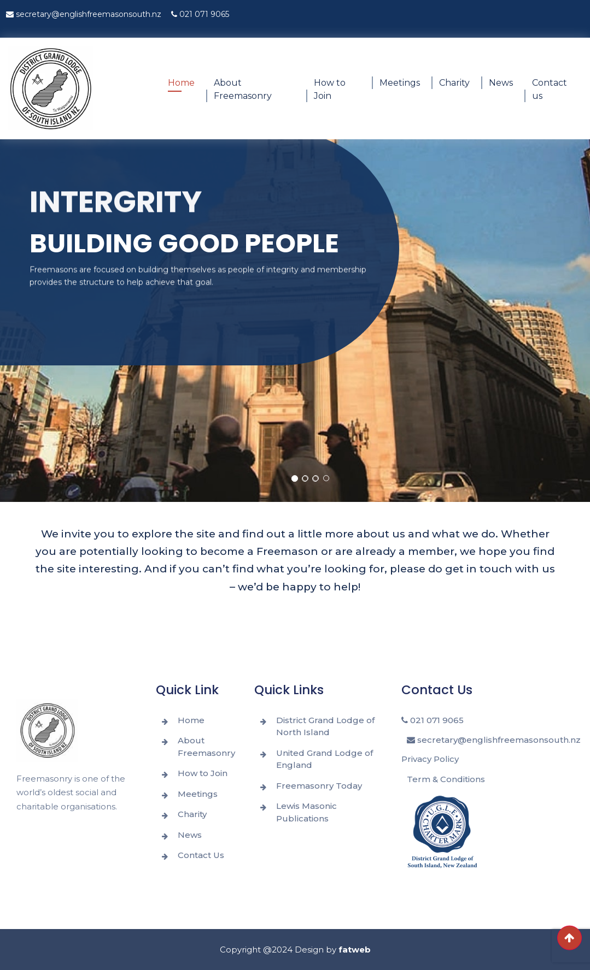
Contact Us (201, 855)
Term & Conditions (446, 779)
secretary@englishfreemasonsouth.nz (83, 14)
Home (181, 83)
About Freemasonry (243, 89)
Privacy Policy (430, 759)
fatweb (354, 949)
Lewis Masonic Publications (306, 812)
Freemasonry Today (319, 785)
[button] (294, 478)
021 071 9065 (200, 14)
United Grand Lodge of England (324, 759)
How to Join (330, 89)
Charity (454, 83)
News (501, 83)
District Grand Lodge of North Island (325, 726)
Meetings (399, 83)
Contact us (549, 89)
